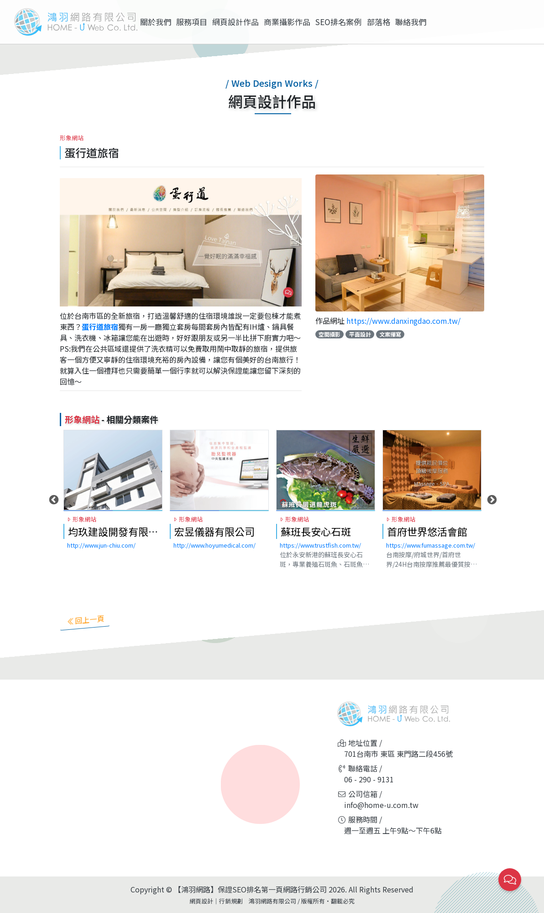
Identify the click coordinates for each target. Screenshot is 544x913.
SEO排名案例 (338, 21)
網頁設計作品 (235, 21)
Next (491, 510)
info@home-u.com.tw (381, 804)
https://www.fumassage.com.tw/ (430, 556)
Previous (53, 510)
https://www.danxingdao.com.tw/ (403, 320)
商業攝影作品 (287, 21)
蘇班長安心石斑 (316, 542)
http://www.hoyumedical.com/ (214, 556)
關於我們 (155, 21)
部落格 (378, 21)
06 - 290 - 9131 (369, 779)
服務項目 (191, 21)
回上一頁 (85, 619)
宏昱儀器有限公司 (214, 542)
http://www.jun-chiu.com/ (101, 556)
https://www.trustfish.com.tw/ (320, 556)
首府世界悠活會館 (427, 542)
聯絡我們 (410, 21)
